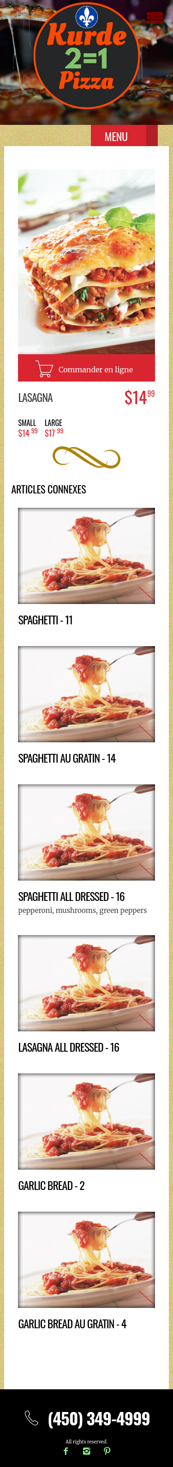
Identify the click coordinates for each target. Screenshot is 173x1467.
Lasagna (35, 396)
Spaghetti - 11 (45, 619)
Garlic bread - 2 (51, 1185)
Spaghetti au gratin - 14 (66, 757)
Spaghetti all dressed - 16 (71, 896)
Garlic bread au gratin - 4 (72, 1323)
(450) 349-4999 (86, 1417)
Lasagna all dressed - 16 (68, 1046)
